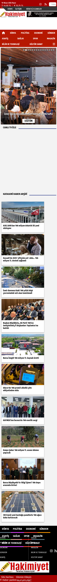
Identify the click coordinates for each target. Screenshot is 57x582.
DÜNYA (13, 33)
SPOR (35, 38)
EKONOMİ (38, 33)
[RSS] (46, 4)
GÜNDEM (51, 33)
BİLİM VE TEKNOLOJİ (10, 44)
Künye (10, 9)
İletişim (18, 9)
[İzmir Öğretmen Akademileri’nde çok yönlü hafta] (28, 86)
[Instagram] (40, 4)
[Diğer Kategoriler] (54, 44)
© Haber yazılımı (16, 580)
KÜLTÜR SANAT (36, 44)
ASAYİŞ (5, 38)
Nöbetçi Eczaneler (34, 9)
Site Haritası (7, 577)
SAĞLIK (20, 38)
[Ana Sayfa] (3, 33)
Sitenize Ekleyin (23, 577)
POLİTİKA (25, 33)
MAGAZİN (51, 38)
